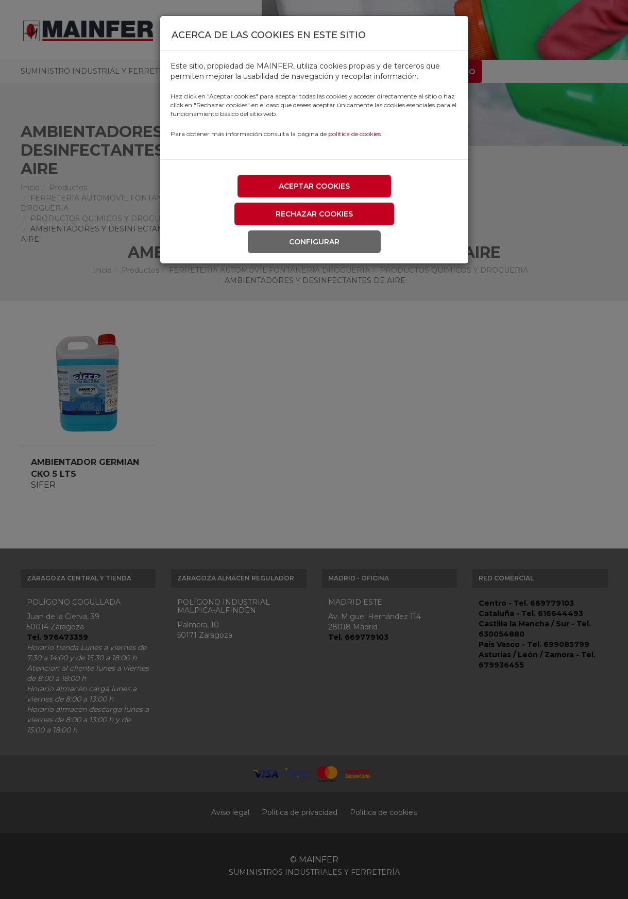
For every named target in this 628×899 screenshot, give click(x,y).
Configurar (314, 241)
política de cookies (354, 134)
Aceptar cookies (314, 186)
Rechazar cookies (314, 214)
